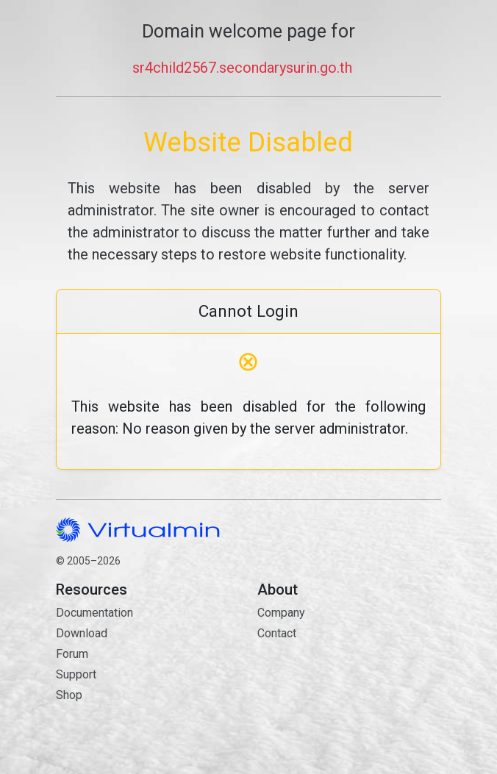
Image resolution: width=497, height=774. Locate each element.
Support (76, 674)
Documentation (94, 613)
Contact (349, 685)
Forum (72, 654)
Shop (69, 695)
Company (281, 613)
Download (81, 633)
